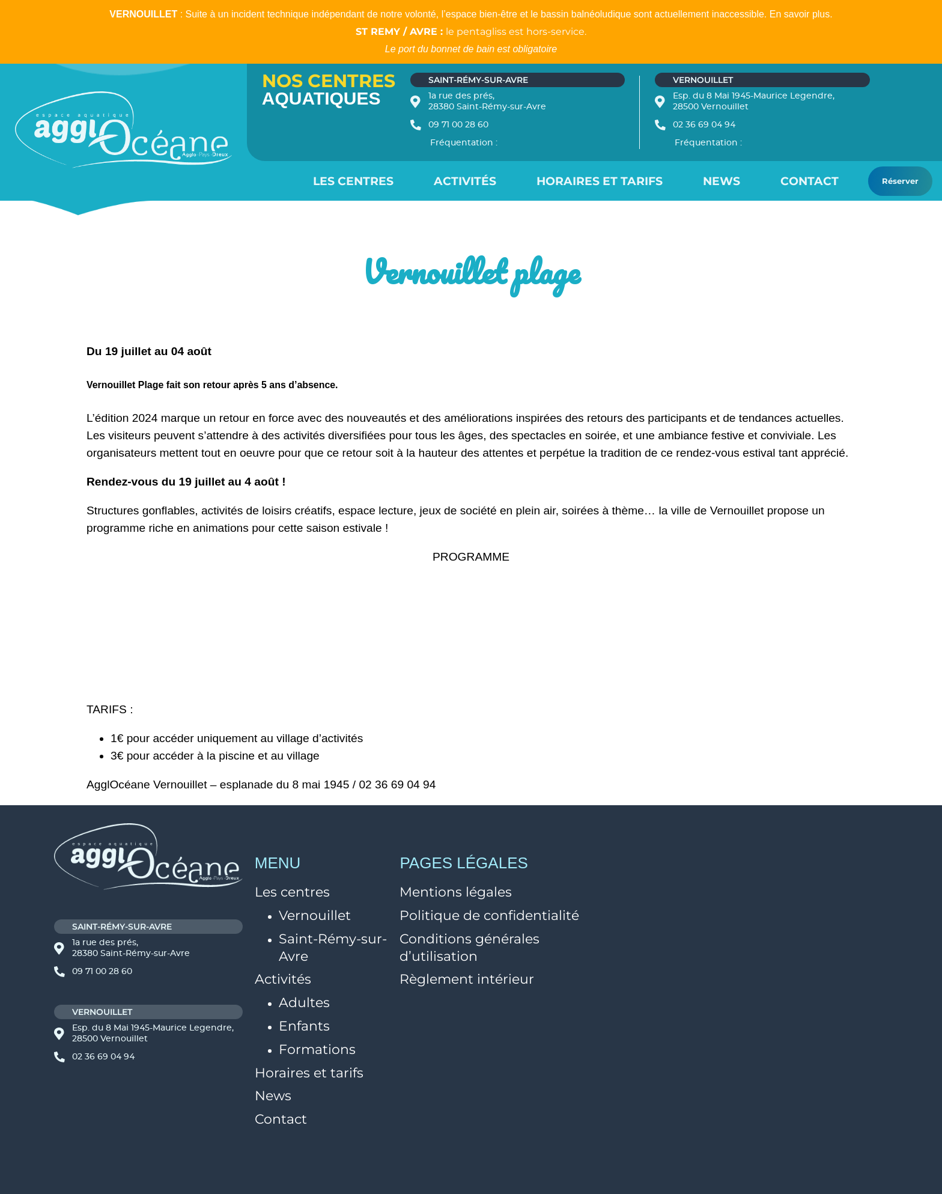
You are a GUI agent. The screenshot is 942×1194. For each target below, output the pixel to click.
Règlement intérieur (467, 979)
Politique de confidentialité (489, 915)
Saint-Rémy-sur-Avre (333, 947)
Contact (809, 181)
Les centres (353, 181)
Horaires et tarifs (309, 1073)
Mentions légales (456, 892)
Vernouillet (315, 915)
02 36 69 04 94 (704, 125)
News (721, 181)
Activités (465, 181)
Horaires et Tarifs (599, 181)
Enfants (304, 1026)
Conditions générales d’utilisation (469, 947)
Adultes (304, 1002)
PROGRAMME (471, 556)
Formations (317, 1049)
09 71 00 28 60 (458, 125)
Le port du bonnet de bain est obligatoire (471, 49)
